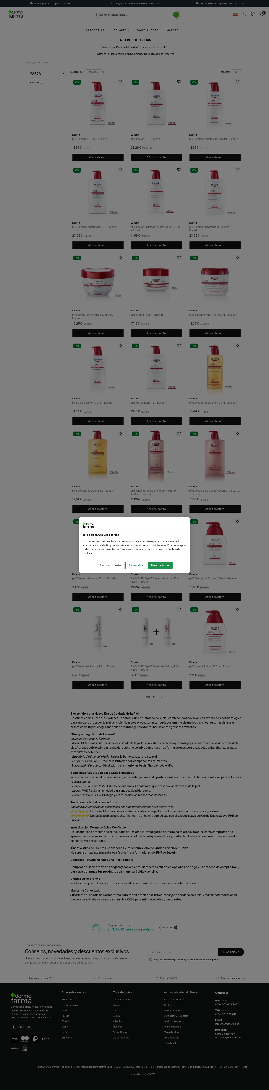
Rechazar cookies (110, 565)
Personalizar (136, 565)
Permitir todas (160, 565)
